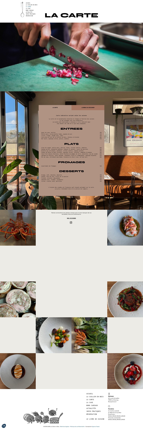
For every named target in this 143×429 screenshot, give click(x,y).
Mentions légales (64, 426)
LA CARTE (28, 6)
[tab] (55, 107)
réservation (29, 15)
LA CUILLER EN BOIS (31, 4)
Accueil (28, 3)
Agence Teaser (96, 426)
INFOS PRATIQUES (30, 14)
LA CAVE (28, 8)
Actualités (29, 12)
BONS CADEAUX (30, 10)
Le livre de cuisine (95, 419)
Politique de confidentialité (77, 426)
